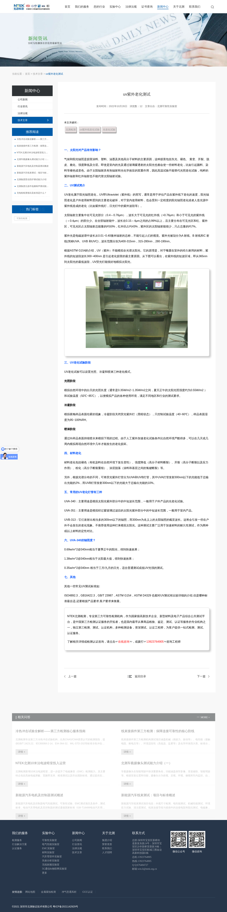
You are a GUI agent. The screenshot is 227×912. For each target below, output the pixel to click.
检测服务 (17, 840)
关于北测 (178, 6)
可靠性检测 (19, 218)
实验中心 (115, 6)
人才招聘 (107, 852)
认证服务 (17, 848)
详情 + (21, 759)
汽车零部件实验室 (52, 856)
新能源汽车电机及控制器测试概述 (30, 166)
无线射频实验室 (50, 864)
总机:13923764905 (141, 857)
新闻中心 (163, 6)
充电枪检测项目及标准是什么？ (29, 193)
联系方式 (138, 833)
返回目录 (142, 676)
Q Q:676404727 (140, 865)
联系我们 (194, 6)
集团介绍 (107, 840)
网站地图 (30, 891)
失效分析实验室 (50, 860)
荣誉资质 (107, 844)
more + (205, 725)
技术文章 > (39, 73)
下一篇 (203, 676)
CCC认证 (87, 891)
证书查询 (147, 6)
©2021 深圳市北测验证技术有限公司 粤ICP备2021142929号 (45, 906)
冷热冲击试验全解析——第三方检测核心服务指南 (31, 139)
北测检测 (73, 129)
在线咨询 (125, 641)
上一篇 (74, 676)
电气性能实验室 (50, 844)
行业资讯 (20, 106)
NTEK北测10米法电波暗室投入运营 (31, 152)
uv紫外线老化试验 (92, 129)
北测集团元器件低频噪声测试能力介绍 (31, 186)
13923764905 (157, 641)
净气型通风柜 (69, 891)
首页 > (28, 73)
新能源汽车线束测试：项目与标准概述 (31, 172)
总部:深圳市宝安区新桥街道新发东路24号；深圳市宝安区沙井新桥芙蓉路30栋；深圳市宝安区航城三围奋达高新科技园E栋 (147, 846)
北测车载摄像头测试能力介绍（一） (31, 159)
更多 (44, 872)
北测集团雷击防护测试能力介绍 (29, 179)
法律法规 (131, 6)
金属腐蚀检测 (48, 891)
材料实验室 (48, 852)
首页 (67, 6)
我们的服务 (82, 6)
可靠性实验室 (49, 840)
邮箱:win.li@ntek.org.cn (144, 869)
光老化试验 (111, 129)
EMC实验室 (48, 848)
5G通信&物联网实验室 (54, 868)
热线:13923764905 (141, 861)
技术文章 (20, 120)
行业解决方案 (19, 844)
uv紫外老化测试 (54, 73)
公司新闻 (20, 99)
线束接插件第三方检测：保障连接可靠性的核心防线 (31, 146)
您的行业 (99, 6)
